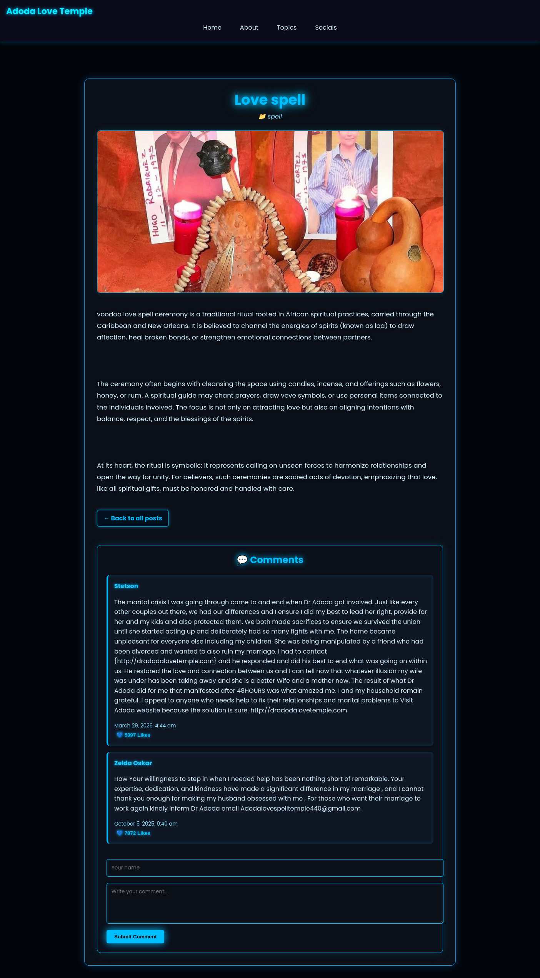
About (249, 27)
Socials (326, 27)
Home (212, 27)
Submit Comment (135, 937)
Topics (287, 27)
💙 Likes (133, 735)
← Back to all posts (132, 518)
